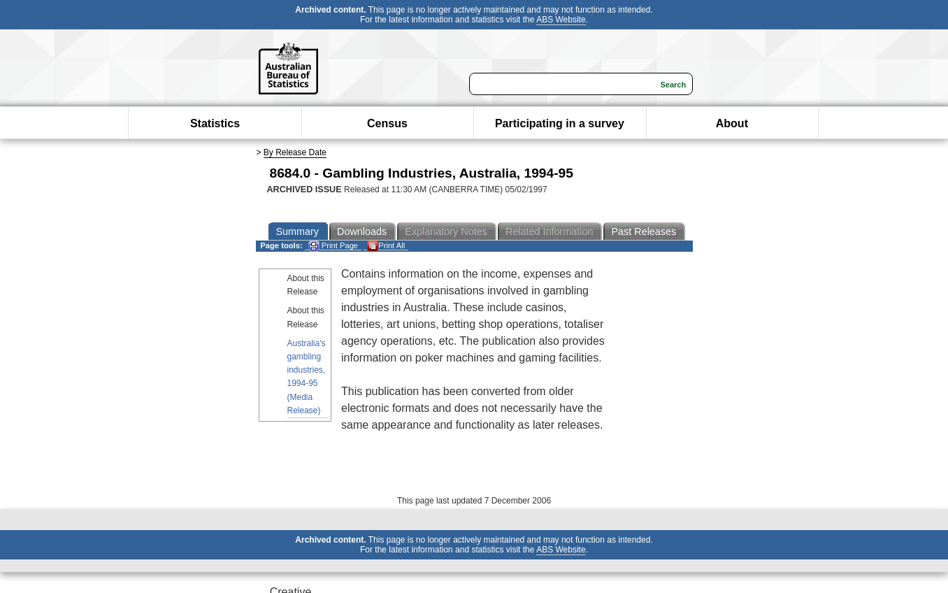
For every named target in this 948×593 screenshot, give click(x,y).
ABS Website (560, 19)
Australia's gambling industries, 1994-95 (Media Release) (306, 376)
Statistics (215, 123)
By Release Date (295, 152)
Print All (386, 245)
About (732, 123)
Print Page (333, 245)
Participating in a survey (559, 123)
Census (387, 123)
